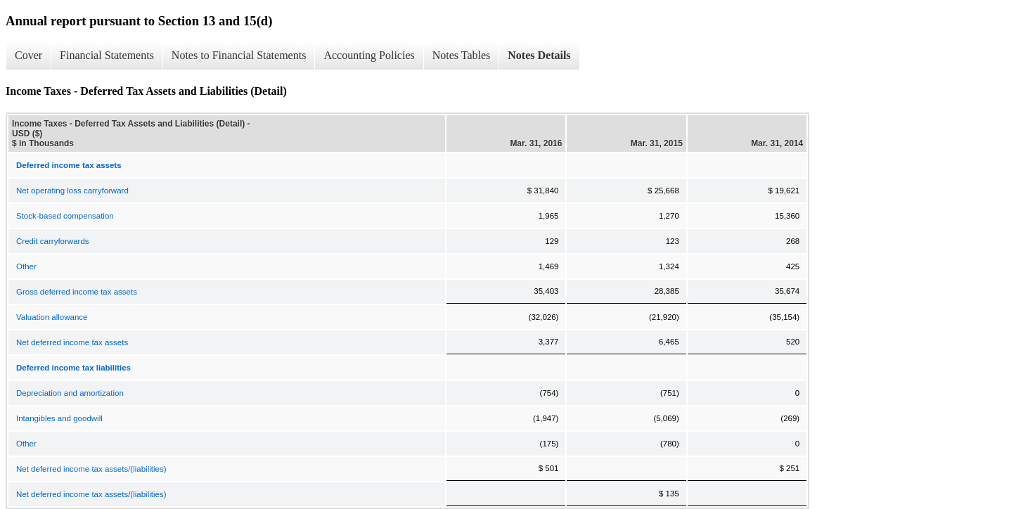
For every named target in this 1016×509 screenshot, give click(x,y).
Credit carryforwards (52, 241)
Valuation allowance (51, 317)
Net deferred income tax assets (72, 342)
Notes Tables (461, 55)
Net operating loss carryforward (72, 190)
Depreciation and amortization (70, 393)
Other (26, 266)
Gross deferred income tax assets (76, 292)
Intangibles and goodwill (59, 418)
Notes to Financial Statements (239, 55)
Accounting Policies (368, 55)
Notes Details (539, 55)
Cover (28, 55)
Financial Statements (107, 55)
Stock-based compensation (65, 216)
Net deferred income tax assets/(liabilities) (91, 469)
